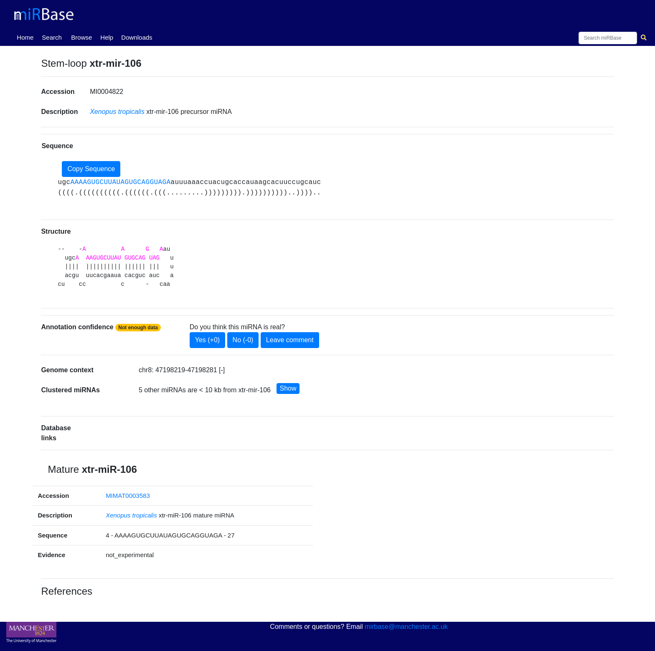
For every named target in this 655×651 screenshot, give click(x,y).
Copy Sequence (91, 168)
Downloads (136, 37)
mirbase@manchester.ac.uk (406, 626)
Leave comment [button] (290, 339)
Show (287, 388)
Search (52, 37)
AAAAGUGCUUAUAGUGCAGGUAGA (120, 182)
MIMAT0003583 (128, 495)
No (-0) (243, 339)
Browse (81, 37)
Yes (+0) (207, 339)
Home (26, 37)
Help (106, 37)
